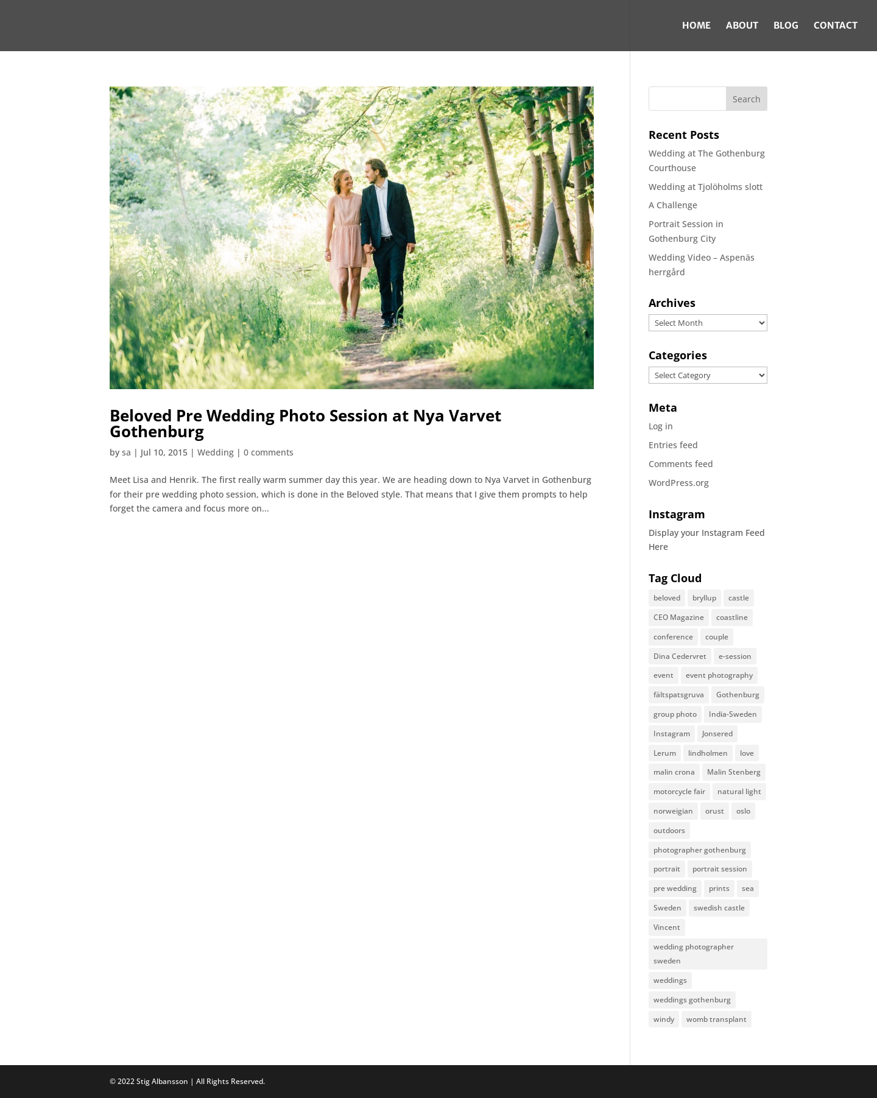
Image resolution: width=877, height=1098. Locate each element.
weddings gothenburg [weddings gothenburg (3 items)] (692, 999)
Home (696, 26)
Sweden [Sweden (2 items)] (667, 908)
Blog (785, 26)
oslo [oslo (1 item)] (743, 811)
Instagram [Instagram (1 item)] (671, 733)
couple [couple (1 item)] (716, 637)
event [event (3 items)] (663, 675)
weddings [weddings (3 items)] (670, 980)
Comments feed (681, 464)
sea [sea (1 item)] (748, 888)
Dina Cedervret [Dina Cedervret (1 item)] (679, 656)
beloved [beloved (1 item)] (666, 598)
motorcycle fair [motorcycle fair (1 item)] (679, 791)
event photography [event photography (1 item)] (719, 675)
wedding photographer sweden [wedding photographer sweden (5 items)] (693, 953)
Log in (661, 426)
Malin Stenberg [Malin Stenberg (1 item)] (734, 772)
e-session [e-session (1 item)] (735, 656)
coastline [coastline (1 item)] (732, 617)
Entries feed (673, 445)
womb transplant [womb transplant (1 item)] (716, 1019)
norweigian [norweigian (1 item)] (673, 811)
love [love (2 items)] (747, 753)
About (742, 26)
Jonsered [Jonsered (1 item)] (717, 733)
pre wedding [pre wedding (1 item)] (675, 888)
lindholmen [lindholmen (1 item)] (708, 753)
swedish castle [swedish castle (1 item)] (719, 908)
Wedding (215, 452)
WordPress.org (679, 482)
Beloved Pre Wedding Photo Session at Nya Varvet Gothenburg (305, 423)
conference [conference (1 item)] (673, 637)
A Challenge (673, 205)
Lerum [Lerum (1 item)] (664, 753)
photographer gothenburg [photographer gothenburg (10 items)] (699, 850)
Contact (836, 26)
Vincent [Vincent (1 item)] (666, 927)
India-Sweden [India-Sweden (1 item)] (733, 714)
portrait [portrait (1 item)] (666, 869)
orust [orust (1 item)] (714, 811)
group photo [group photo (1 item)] (675, 714)
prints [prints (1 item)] (719, 888)
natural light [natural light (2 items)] (739, 791)
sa (126, 452)
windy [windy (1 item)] (663, 1019)
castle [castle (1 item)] (738, 598)
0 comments (269, 452)
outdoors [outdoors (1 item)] (669, 830)
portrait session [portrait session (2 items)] (719, 869)
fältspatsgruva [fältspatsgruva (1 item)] (678, 694)
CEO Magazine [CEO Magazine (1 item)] (678, 617)
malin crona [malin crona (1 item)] (674, 772)
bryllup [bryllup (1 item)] (704, 598)
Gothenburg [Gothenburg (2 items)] (737, 694)
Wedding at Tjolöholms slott (706, 186)
